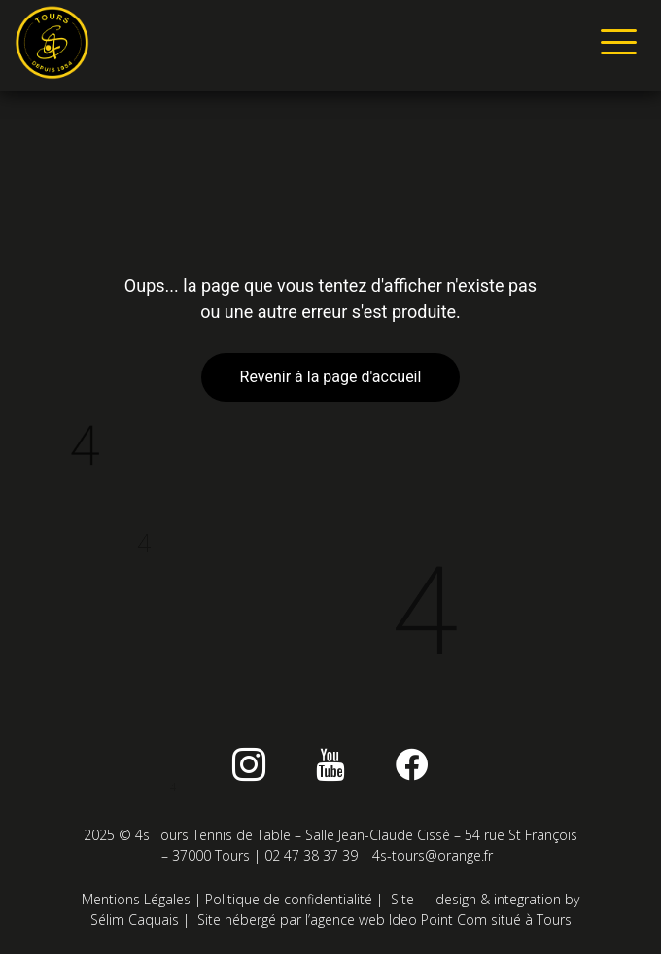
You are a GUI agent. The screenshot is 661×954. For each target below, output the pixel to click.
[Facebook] (412, 764)
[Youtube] (330, 764)
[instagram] (249, 764)
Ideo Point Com (438, 919)
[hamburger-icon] (615, 46)
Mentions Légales (136, 899)
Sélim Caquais (134, 919)
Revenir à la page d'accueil (331, 377)
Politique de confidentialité (288, 899)
